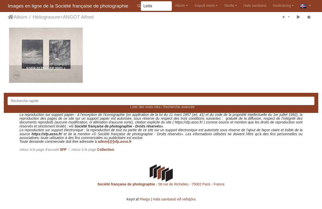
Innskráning (282, 6)
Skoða (229, 6)
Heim (11, 17)
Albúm (180, 6)
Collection (105, 150)
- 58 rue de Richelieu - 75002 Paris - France (161, 184)
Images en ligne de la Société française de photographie (68, 6)
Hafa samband (255, 6)
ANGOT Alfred (78, 17)
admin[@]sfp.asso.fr (115, 142)
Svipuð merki (204, 6)
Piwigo (145, 199)
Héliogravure (46, 17)
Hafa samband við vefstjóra (174, 199)
